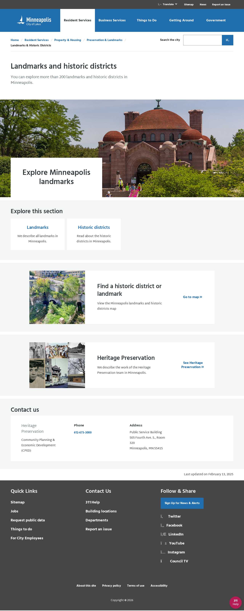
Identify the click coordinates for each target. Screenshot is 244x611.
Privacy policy (111, 586)
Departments (97, 521)
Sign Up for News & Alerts (182, 503)
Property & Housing (67, 40)
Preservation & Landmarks (104, 40)
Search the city (170, 40)
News (203, 4)
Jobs (14, 512)
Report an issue (99, 530)
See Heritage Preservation (192, 366)
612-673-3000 (83, 433)
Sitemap (189, 4)
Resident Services (36, 40)
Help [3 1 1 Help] (93, 503)
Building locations (101, 512)
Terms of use (135, 586)
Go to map (191, 298)
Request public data (28, 521)
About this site (86, 586)
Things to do (21, 530)
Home (15, 40)
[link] (168, 4)
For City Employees (27, 539)
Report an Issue (221, 4)
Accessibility (159, 586)
